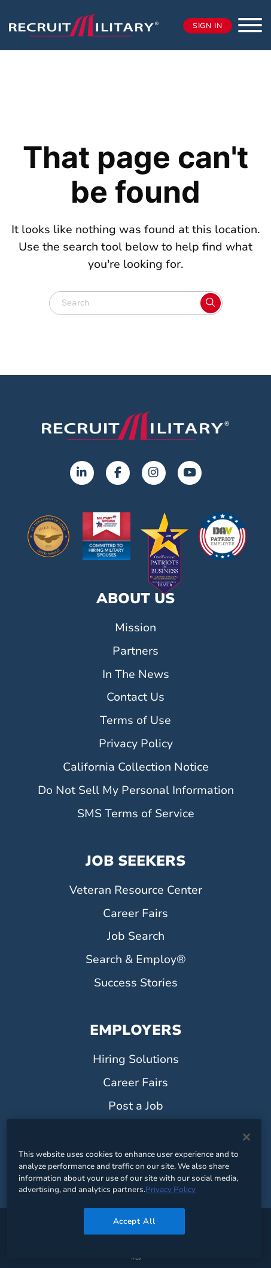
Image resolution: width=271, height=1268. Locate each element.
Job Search (136, 936)
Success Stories (136, 983)
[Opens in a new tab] (82, 473)
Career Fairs (135, 913)
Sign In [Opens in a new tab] (208, 25)
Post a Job (135, 1106)
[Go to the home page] (135, 425)
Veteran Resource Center (135, 890)
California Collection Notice (136, 767)
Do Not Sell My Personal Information (136, 790)
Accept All (134, 1221)
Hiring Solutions (136, 1059)
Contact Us (135, 697)
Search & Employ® (136, 959)
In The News (135, 674)
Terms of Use (135, 720)
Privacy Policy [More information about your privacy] (170, 1189)
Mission (135, 627)
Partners (135, 651)
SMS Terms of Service (135, 813)
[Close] (246, 1137)
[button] (250, 25)
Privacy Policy (136, 743)
